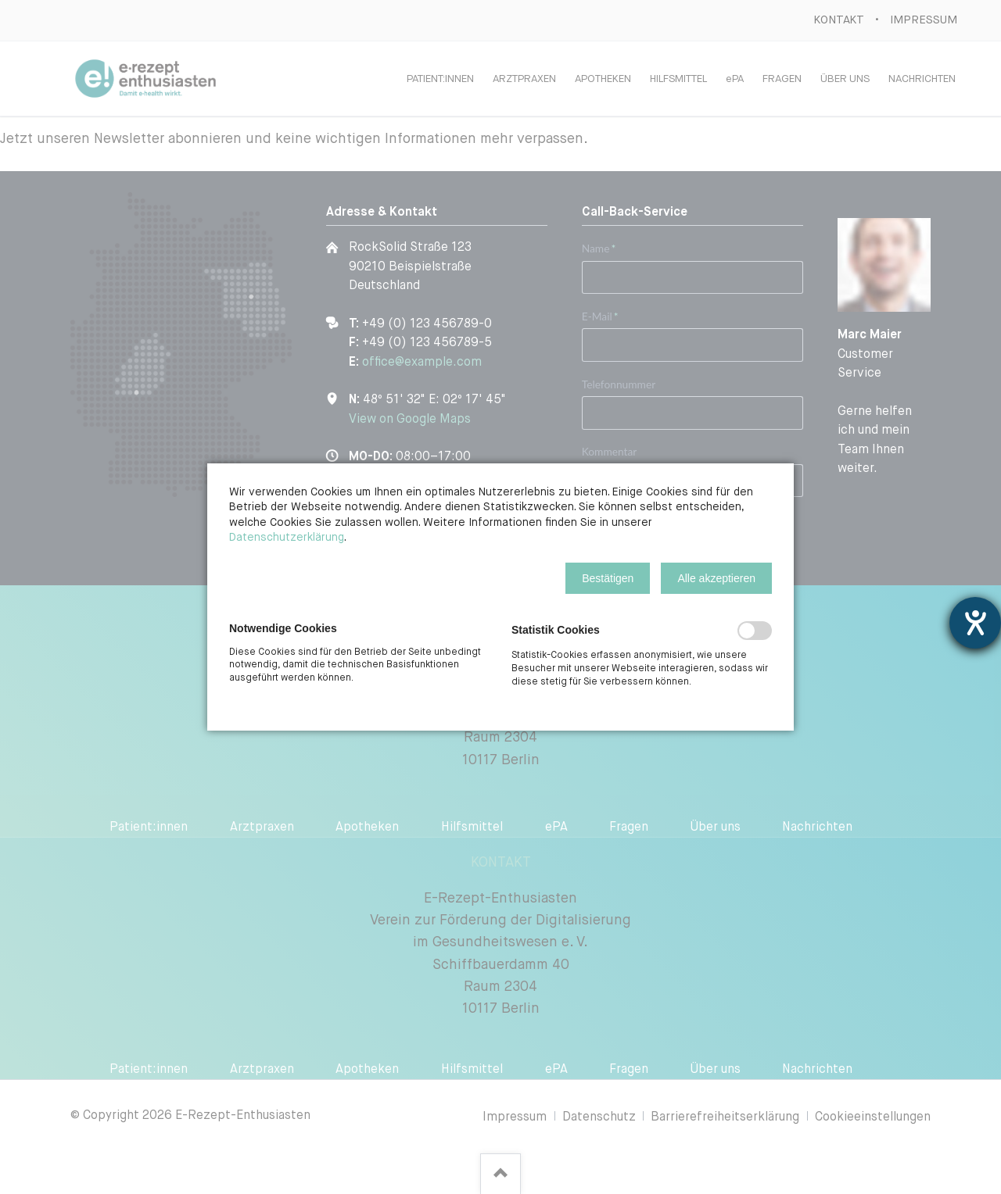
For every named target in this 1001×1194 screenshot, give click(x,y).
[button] (607, 578)
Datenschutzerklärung (286, 537)
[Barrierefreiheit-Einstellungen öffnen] (975, 623)
